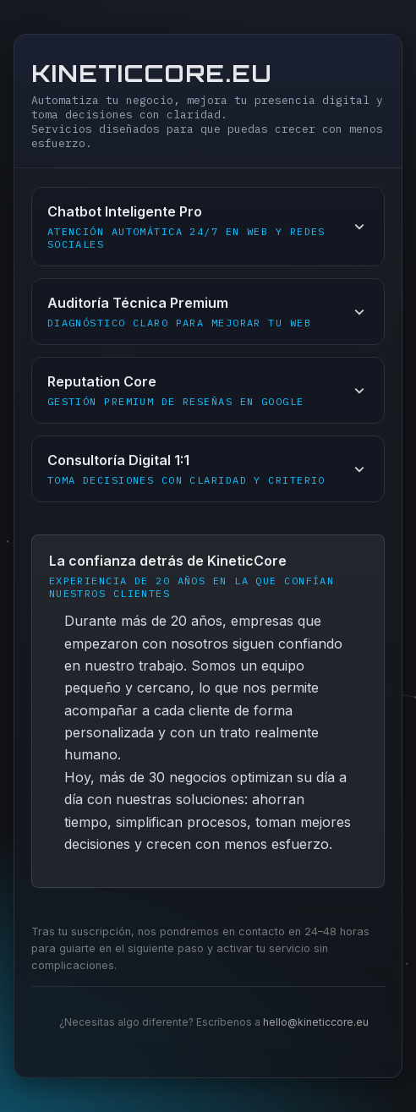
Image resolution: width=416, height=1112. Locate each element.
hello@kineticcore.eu (316, 1022)
